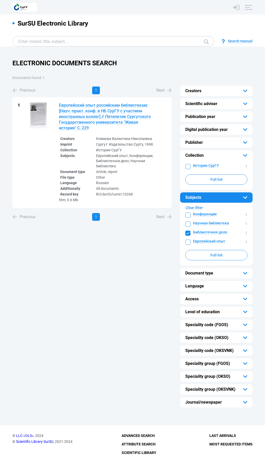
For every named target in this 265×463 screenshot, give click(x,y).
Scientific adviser (201, 103)
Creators (193, 90)
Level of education (202, 311)
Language (194, 286)
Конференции (205, 214)
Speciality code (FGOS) (206, 324)
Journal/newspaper (203, 402)
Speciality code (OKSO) (207, 337)
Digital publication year (206, 129)
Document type (199, 273)
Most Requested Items (231, 444)
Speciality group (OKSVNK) (210, 389)
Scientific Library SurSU (34, 442)
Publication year (200, 116)
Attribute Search (139, 444)
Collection (194, 155)
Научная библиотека (211, 223)
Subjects (193, 197)
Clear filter (194, 208)
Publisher (194, 142)
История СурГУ (206, 165)
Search (206, 41)
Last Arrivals (222, 436)
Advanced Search (138, 436)
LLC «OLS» (25, 436)
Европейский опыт (209, 241)
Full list (216, 179)
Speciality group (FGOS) (207, 363)
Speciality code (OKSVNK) (209, 350)
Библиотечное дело (210, 232)
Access (192, 298)
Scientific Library (139, 453)
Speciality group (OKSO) (207, 376)
